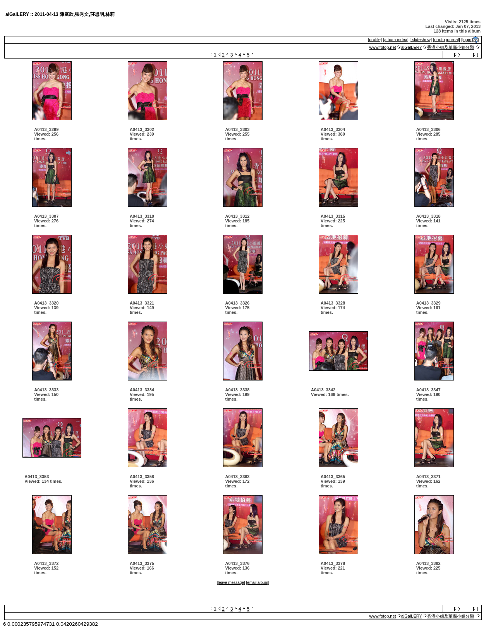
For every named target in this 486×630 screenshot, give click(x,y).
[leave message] (231, 582)
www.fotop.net (382, 47)
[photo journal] (446, 39)
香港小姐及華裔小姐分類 (450, 47)
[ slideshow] (421, 39)
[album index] (395, 39)
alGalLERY (411, 47)
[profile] (375, 39)
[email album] (257, 582)
